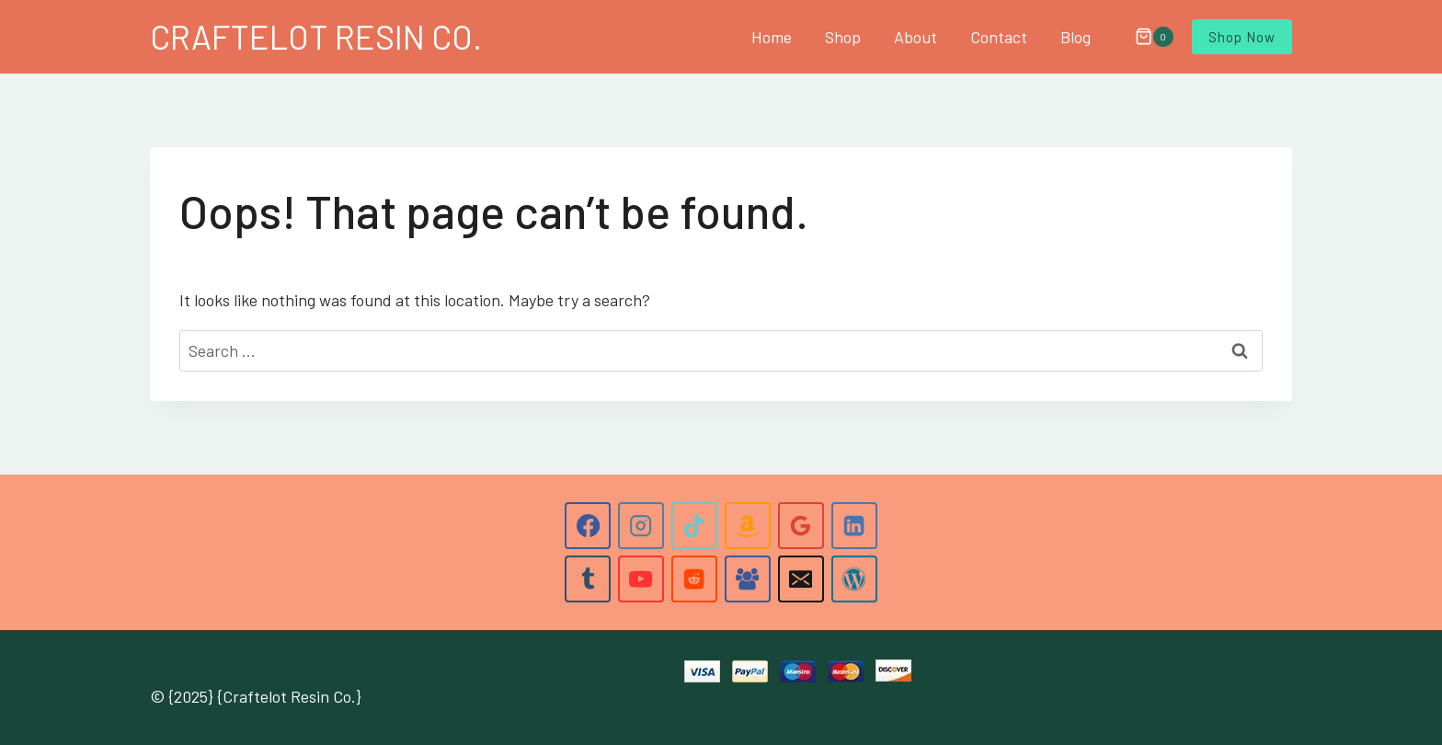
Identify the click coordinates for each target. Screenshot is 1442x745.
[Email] (801, 579)
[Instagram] (641, 525)
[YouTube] (641, 579)
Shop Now (1242, 37)
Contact (998, 37)
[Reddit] (694, 579)
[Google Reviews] (801, 525)
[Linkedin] (854, 525)
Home (771, 37)
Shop (843, 37)
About (915, 37)
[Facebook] (588, 525)
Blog (1075, 37)
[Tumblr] (588, 579)
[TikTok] (694, 525)
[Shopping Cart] (1144, 37)
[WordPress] (854, 579)
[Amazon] (748, 525)
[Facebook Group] (748, 579)
